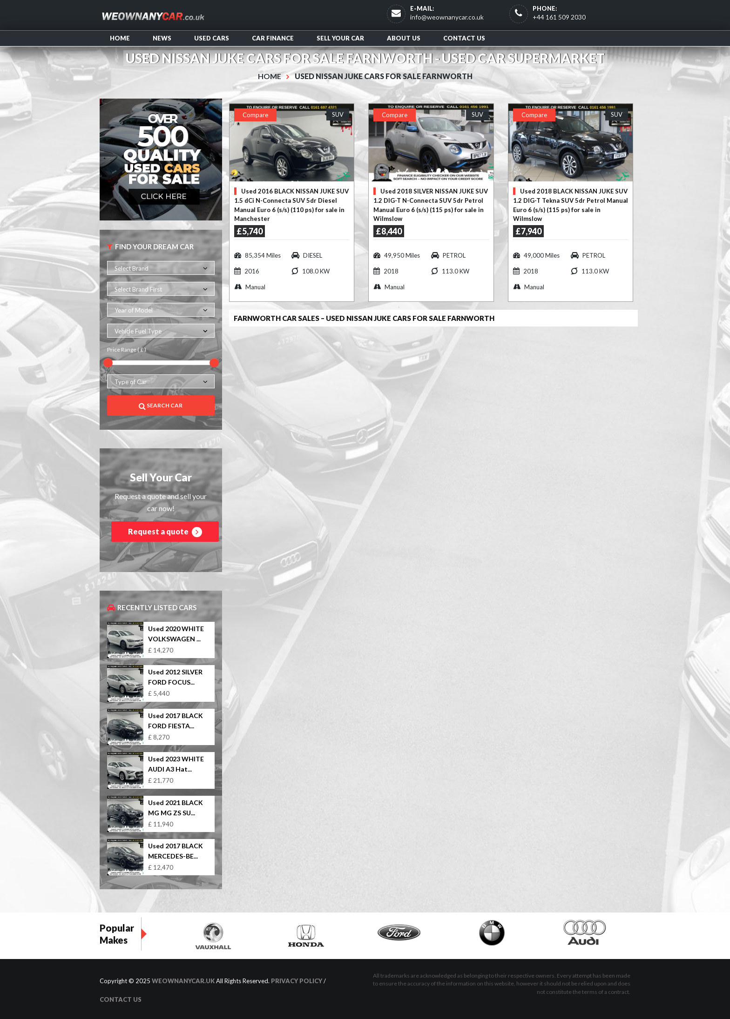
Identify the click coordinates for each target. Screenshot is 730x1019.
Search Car (160, 405)
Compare (255, 114)
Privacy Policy (296, 981)
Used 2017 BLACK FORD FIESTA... (175, 720)
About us (403, 38)
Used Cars (211, 38)
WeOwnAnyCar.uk (183, 981)
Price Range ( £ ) (126, 349)
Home (120, 38)
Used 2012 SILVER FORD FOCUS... (175, 677)
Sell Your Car (340, 38)
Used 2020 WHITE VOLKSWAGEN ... (176, 634)
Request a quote (165, 532)
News (162, 38)
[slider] (108, 362)
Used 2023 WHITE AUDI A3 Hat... (176, 764)
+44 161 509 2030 (559, 17)
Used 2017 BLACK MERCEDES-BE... (175, 850)
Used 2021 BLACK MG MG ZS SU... (175, 807)
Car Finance (273, 38)
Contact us (464, 38)
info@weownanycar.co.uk (447, 17)
